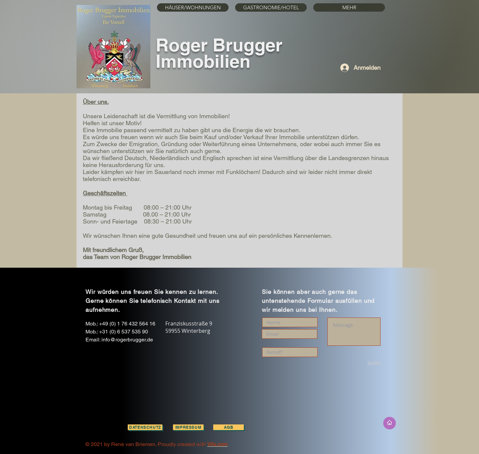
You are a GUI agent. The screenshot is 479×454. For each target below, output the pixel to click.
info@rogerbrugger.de (127, 339)
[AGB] (228, 427)
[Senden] (362, 363)
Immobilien (203, 61)
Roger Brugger (219, 44)
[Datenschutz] (145, 427)
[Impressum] (188, 427)
